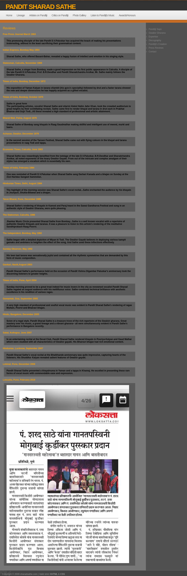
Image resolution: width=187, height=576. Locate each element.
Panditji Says (155, 29)
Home (9, 15)
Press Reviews (156, 48)
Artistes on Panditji (38, 15)
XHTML (54, 574)
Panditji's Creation (158, 44)
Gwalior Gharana (157, 33)
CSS (62, 574)
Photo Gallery (79, 15)
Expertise (153, 36)
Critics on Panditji (60, 15)
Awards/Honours (127, 15)
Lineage (21, 15)
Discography (155, 40)
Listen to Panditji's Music (102, 15)
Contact (152, 51)
